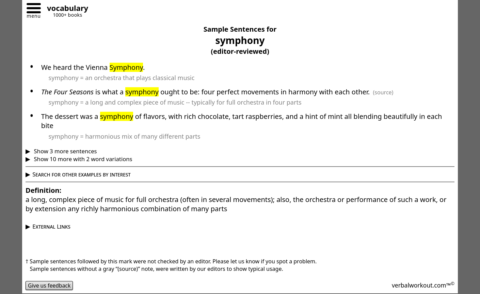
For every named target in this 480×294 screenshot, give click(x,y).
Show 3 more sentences (64, 151)
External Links (51, 226)
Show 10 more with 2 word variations (82, 159)
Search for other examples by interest (81, 174)
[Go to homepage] (65, 9)
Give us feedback (50, 285)
